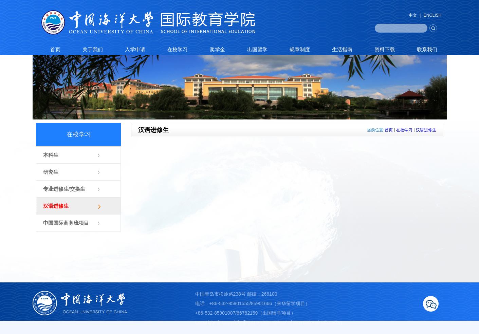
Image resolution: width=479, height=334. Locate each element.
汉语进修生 (426, 130)
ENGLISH (433, 15)
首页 (389, 130)
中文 (413, 15)
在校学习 (404, 130)
